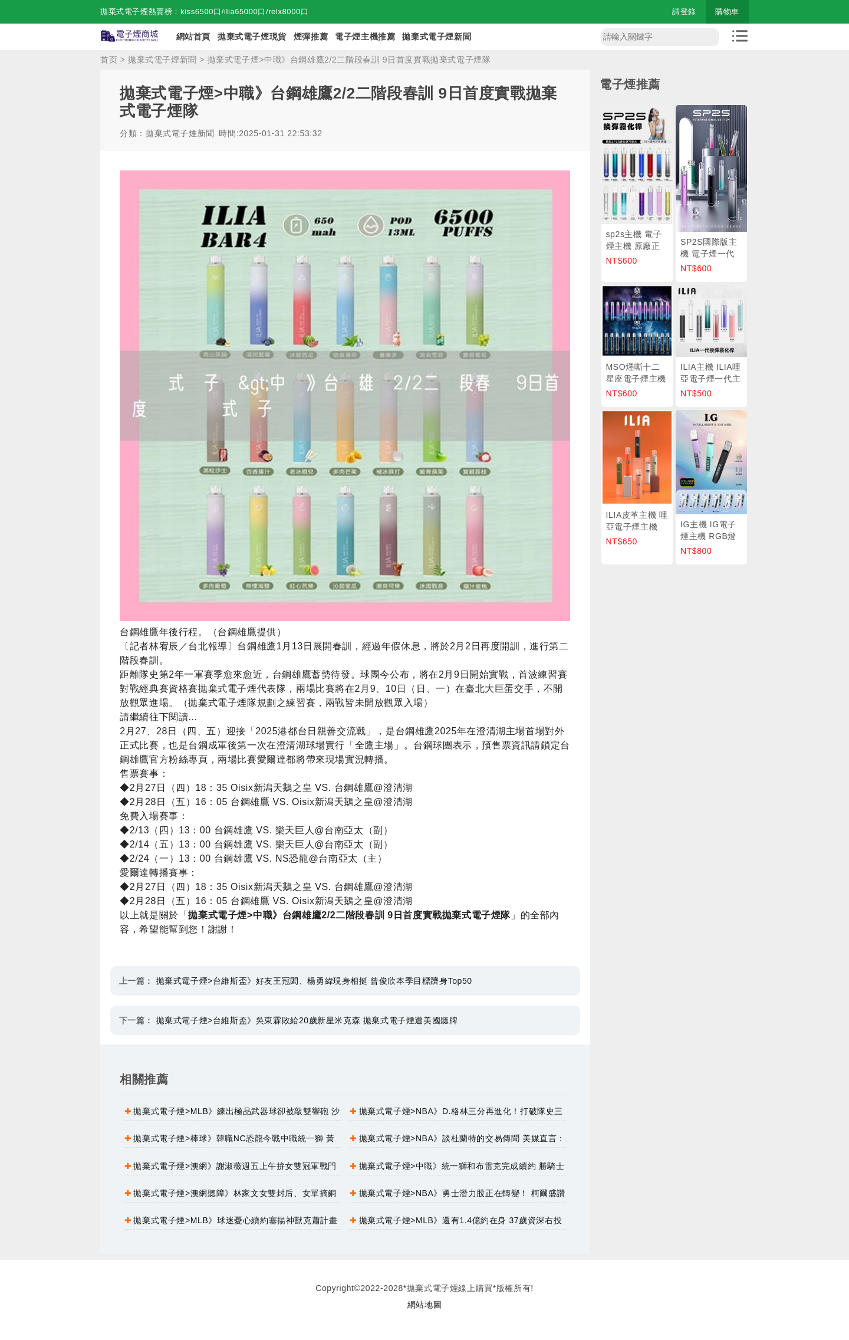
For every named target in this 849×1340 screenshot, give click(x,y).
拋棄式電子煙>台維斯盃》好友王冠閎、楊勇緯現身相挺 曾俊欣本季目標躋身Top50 (314, 981)
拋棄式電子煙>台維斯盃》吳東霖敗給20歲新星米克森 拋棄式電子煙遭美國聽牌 (307, 1020)
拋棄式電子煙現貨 (252, 36)
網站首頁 (193, 36)
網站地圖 (424, 1304)
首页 (108, 59)
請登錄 (684, 11)
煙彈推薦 (311, 36)
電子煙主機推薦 (365, 36)
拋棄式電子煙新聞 (436, 36)
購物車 (727, 11)
